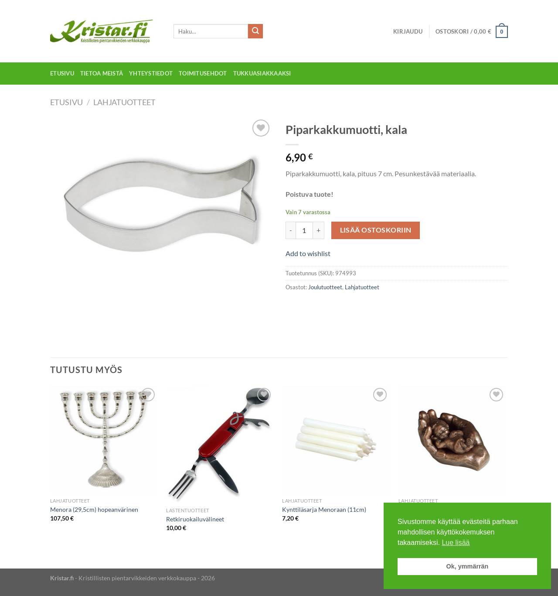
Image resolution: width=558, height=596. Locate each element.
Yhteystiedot (151, 73)
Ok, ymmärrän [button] (467, 566)
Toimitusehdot (203, 73)
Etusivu (62, 73)
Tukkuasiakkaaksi (262, 73)
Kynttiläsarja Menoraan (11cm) (324, 509)
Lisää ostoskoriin (376, 230)
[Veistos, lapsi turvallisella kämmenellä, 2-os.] (452, 439)
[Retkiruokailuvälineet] (220, 444)
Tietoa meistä (101, 73)
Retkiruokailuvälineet (195, 519)
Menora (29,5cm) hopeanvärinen (94, 509)
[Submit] (255, 31)
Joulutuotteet (325, 287)
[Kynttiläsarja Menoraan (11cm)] (336, 439)
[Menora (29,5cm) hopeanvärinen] (104, 439)
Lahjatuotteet (124, 102)
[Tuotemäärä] (304, 230)
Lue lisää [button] (456, 542)
